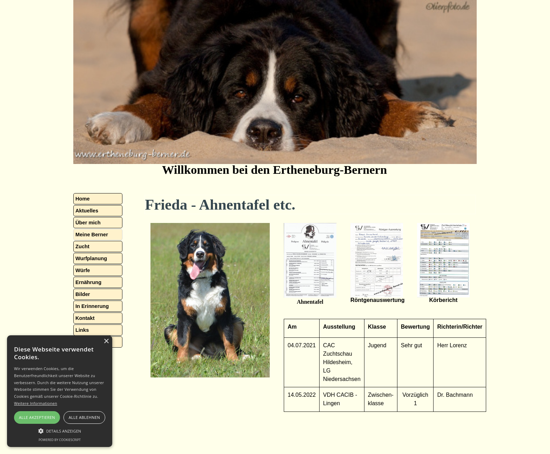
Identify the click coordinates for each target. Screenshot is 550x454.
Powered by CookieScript (60, 439)
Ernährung (88, 282)
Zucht (82, 246)
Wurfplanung (91, 258)
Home (82, 199)
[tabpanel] (210, 300)
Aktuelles (86, 210)
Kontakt (85, 318)
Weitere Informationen (35, 403)
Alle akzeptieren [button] (37, 417)
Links (82, 330)
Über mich (88, 222)
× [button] (106, 341)
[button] (310, 261)
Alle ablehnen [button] (84, 417)
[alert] (59, 391)
